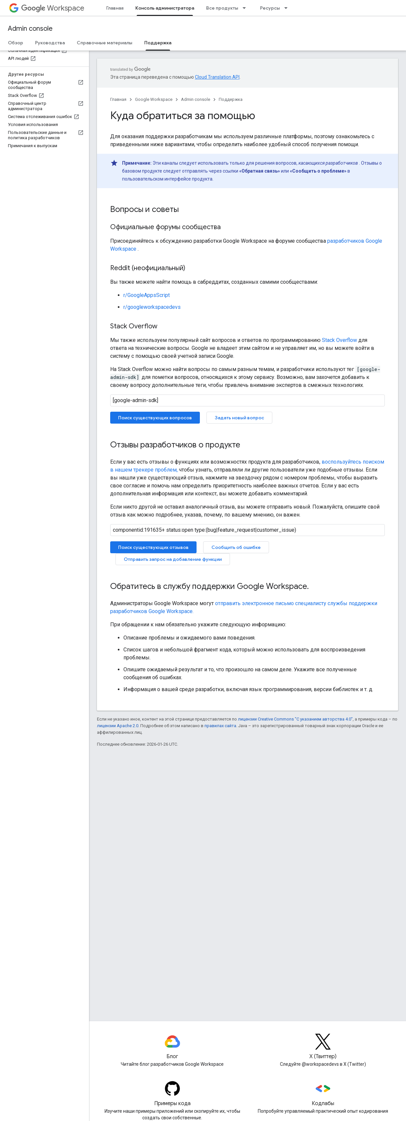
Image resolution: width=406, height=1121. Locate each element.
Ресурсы (270, 8)
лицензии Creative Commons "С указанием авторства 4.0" (295, 719)
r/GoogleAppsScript (146, 295)
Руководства (50, 43)
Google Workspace (153, 99)
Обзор (15, 43)
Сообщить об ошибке (236, 547)
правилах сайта (220, 725)
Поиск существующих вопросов (155, 418)
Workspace (52, 8)
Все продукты (222, 8)
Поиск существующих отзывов (153, 547)
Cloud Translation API (217, 77)
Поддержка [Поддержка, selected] (157, 43)
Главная (114, 8)
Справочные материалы (104, 43)
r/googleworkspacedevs (152, 307)
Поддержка (231, 99)
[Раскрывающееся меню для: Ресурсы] (288, 8)
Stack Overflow (339, 340)
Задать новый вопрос (239, 418)
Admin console (30, 28)
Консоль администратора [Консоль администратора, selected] (164, 8)
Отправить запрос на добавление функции (173, 559)
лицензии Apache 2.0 (117, 725)
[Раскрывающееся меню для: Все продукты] (246, 8)
